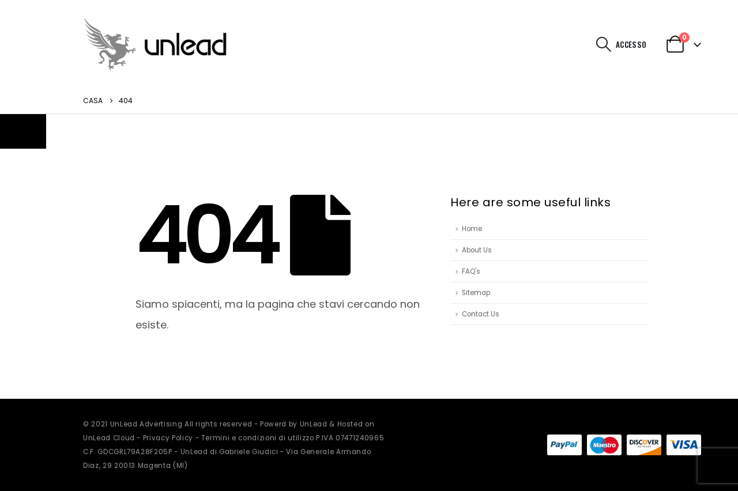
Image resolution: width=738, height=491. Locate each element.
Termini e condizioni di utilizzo (257, 438)
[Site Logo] (155, 44)
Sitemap (476, 292)
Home (472, 228)
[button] (604, 44)
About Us (477, 250)
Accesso (631, 44)
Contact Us (480, 314)
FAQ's (471, 271)
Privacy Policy (168, 438)
